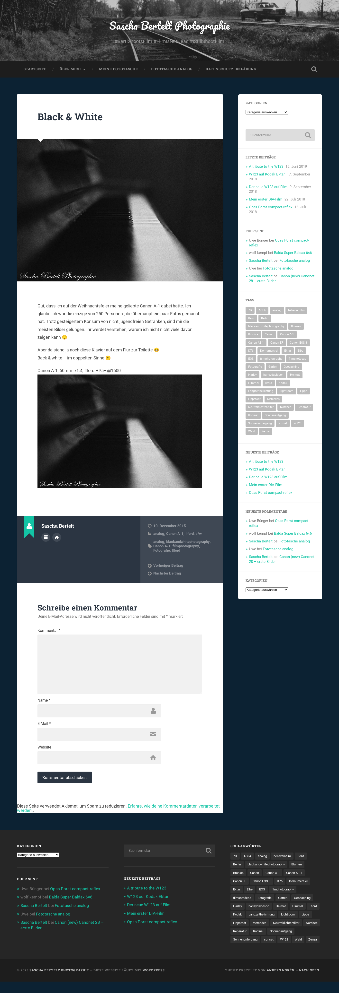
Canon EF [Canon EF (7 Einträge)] (276, 343)
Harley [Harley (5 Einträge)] (252, 375)
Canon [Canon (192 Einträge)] (269, 335)
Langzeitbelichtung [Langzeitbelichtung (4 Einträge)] (260, 391)
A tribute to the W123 (266, 167)
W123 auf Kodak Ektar (267, 175)
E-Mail (44, 726)
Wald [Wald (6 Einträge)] (251, 432)
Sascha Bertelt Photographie (169, 25)
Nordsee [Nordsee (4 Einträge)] (285, 407)
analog (158, 534)
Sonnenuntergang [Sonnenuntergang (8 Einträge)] (260, 424)
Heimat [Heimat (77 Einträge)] (295, 375)
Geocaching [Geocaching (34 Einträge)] (291, 367)
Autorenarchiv (45, 537)
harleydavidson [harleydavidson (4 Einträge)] (273, 375)
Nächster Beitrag (167, 574)
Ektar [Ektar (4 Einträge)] (287, 351)
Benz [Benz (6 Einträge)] (251, 319)
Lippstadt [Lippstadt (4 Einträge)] (254, 399)
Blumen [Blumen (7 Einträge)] (296, 327)
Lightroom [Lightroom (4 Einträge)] (286, 391)
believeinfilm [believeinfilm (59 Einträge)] (296, 311)
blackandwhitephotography (188, 542)
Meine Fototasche (118, 69)
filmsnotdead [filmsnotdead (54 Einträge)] (297, 359)
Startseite (35, 69)
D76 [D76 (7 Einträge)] (251, 351)
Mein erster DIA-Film (265, 200)
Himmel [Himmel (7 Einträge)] (253, 383)
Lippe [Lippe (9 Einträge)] (303, 391)
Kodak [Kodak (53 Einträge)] (283, 383)
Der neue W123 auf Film (268, 187)
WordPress (154, 982)
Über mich (70, 69)
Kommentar (48, 631)
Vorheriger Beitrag (168, 566)
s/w (199, 534)
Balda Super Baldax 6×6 (293, 253)
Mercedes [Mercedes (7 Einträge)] (273, 399)
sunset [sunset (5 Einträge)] (282, 424)
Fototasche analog (171, 69)
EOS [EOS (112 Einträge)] (251, 359)
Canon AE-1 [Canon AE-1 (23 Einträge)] (256, 343)
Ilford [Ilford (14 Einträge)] (268, 383)
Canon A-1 (174, 534)
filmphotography (186, 546)
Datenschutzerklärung (231, 69)
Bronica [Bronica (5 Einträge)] (253, 335)
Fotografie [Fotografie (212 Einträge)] (255, 367)
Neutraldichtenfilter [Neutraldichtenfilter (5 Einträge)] (261, 407)
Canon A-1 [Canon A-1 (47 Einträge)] (287, 335)
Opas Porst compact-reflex (270, 207)
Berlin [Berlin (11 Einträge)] (264, 319)
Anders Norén (280, 982)
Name (43, 702)
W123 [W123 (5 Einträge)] (298, 424)
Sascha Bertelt (261, 261)
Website (44, 749)
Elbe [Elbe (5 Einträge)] (300, 351)
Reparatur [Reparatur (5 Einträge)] (304, 407)
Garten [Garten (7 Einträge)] (272, 367)
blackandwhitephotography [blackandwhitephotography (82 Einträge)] (266, 327)
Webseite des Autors (56, 537)
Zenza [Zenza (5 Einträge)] (266, 432)
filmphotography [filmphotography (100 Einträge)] (271, 359)
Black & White (70, 117)
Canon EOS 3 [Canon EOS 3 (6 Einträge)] (298, 343)
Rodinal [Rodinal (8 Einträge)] (253, 416)
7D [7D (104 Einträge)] (250, 311)
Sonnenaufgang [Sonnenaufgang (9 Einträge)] (275, 416)
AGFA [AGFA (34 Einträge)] (262, 311)
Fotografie (161, 551)
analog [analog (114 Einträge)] (277, 311)
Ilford (189, 534)
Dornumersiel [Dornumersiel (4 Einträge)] (269, 351)
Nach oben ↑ (310, 982)
